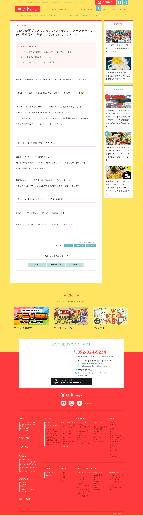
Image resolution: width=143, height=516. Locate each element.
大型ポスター (114, 433)
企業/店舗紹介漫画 (69, 441)
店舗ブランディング (84, 472)
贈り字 (65, 478)
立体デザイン (97, 422)
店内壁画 (97, 488)
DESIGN (81, 419)
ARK (22, 419)
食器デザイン (114, 478)
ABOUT (23, 479)
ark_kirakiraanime (106, 373)
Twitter (68, 246)
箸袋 (111, 484)
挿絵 (64, 439)
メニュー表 (82, 441)
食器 (95, 435)
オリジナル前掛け (116, 476)
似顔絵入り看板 (52, 440)
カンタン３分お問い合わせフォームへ (71, 382)
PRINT (112, 419)
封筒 (111, 488)
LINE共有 (90, 246)
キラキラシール (63, 328)
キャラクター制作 (69, 425)
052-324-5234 (92, 352)
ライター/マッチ (115, 486)
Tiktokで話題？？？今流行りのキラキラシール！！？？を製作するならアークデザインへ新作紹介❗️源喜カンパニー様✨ (118, 154)
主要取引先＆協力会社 (28, 490)
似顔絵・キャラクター (51, 426)
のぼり (96, 433)
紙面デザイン (81, 422)
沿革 (21, 487)
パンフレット (83, 437)
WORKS (24, 438)
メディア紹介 (24, 430)
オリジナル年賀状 (53, 442)
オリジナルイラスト (68, 422)
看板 (95, 425)
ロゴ (64, 472)
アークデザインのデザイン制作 (29, 425)
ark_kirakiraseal (95, 373)
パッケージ (82, 435)
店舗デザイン (97, 472)
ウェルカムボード (53, 434)
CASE (22, 456)
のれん (96, 431)
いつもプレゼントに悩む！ (29, 471)
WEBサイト (100, 328)
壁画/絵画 (66, 443)
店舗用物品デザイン (116, 472)
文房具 (96, 439)
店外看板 (97, 476)
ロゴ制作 (81, 425)
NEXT (77, 265)
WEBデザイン (50, 472)
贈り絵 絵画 (51, 438)
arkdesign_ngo (83, 373)
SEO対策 (48, 475)
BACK (34, 265)
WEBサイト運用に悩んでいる (29, 465)
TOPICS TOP (57, 265)
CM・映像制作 (83, 495)
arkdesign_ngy (83, 375)
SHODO (65, 468)
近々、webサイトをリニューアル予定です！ (41, 63)
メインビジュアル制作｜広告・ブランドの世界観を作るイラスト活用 (118, 48)
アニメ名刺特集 (23, 328)
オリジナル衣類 (115, 435)
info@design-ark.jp (85, 370)
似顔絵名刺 (50, 430)
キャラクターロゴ (53, 436)
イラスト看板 (67, 431)
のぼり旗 (113, 455)
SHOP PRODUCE (86, 468)
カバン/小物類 (99, 441)
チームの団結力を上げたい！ (28, 469)
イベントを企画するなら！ (29, 462)
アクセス (23, 492)
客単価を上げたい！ (27, 460)
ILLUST (48, 419)
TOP (21, 15)
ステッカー (114, 453)
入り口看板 (98, 474)
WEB (47, 468)
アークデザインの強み (28, 422)
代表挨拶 (23, 483)
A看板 (96, 482)
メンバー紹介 (24, 428)
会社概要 (23, 485)
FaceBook (79, 246)
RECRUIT (25, 500)
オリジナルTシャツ (116, 474)
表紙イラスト (67, 437)
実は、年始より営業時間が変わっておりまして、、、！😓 (47, 52)
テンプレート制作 (84, 443)
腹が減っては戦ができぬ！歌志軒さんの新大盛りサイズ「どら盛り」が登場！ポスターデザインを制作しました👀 (118, 187)
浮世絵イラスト (66, 446)
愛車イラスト (51, 444)
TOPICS (29, 15)
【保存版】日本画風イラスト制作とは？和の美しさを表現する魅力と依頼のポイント (118, 76)
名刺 (80, 439)
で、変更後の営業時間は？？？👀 (37, 57)
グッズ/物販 (98, 437)
